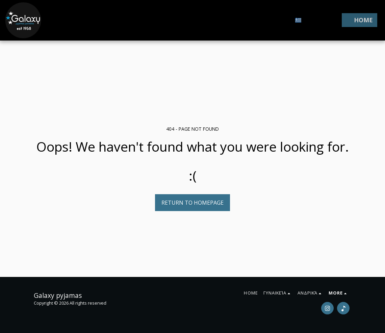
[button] (310, 20)
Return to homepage (192, 202)
